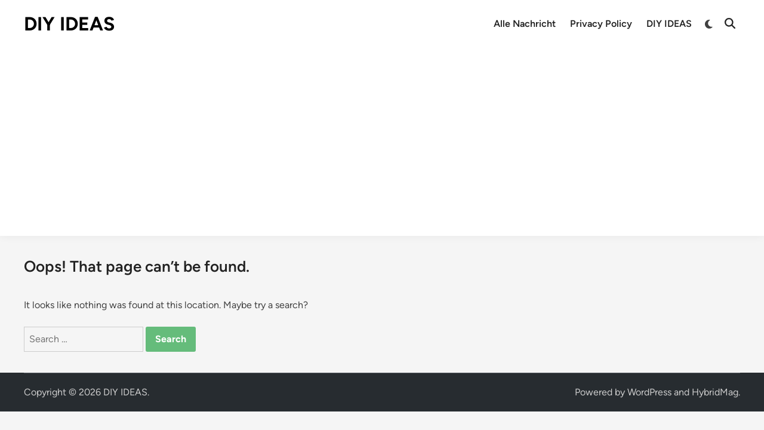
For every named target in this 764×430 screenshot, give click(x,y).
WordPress (649, 392)
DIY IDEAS (69, 24)
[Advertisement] (382, 137)
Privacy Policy (601, 23)
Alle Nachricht (525, 23)
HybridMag (715, 392)
